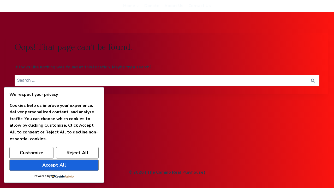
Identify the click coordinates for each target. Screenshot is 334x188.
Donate (151, 6)
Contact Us (199, 6)
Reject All (77, 153)
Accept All (54, 165)
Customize (31, 153)
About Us (173, 6)
